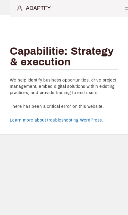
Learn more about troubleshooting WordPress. (56, 120)
